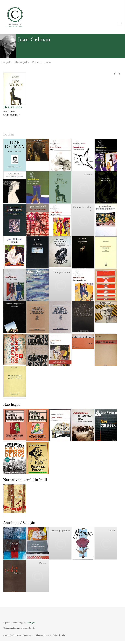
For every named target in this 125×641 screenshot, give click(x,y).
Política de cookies (59, 635)
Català (14, 622)
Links (48, 62)
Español (6, 622)
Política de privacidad (43, 635)
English (22, 622)
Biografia (7, 62)
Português (31, 622)
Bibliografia (22, 62)
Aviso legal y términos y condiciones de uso (18, 635)
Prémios (36, 62)
